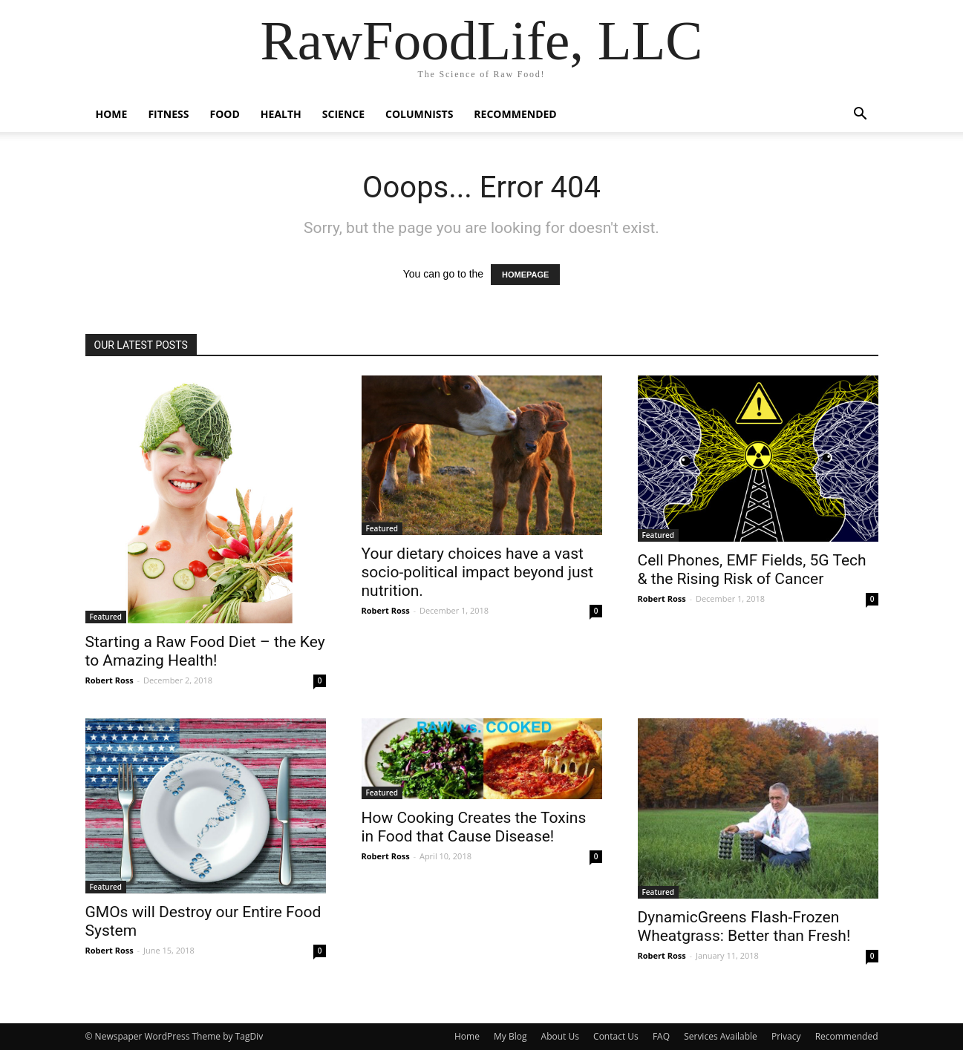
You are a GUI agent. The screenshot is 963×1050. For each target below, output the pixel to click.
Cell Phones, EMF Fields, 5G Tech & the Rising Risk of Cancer (752, 569)
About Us (560, 1036)
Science (343, 114)
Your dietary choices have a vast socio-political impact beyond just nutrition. (478, 572)
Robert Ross (109, 680)
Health (281, 114)
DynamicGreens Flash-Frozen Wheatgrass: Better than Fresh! (744, 926)
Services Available (720, 1036)
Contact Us (616, 1036)
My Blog (510, 1036)
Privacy (786, 1036)
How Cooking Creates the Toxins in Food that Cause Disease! (474, 827)
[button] (860, 115)
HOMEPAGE (525, 274)
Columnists (419, 114)
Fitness (168, 114)
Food (224, 114)
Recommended (515, 114)
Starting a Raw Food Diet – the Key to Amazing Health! (205, 651)
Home (112, 114)
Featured (106, 616)
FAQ (661, 1036)
